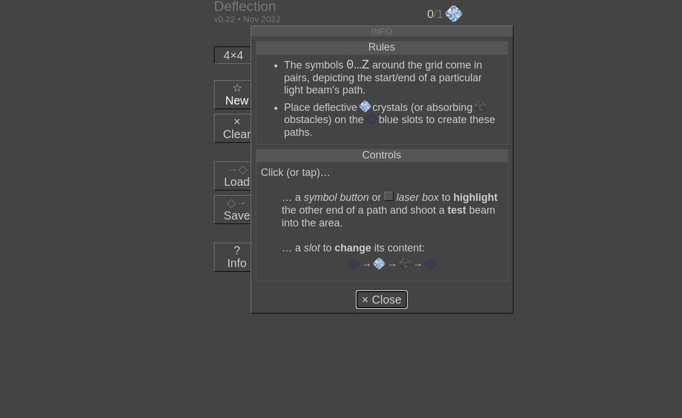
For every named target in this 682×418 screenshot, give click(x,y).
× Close (381, 299)
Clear (237, 127)
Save (237, 209)
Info (237, 256)
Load (237, 175)
